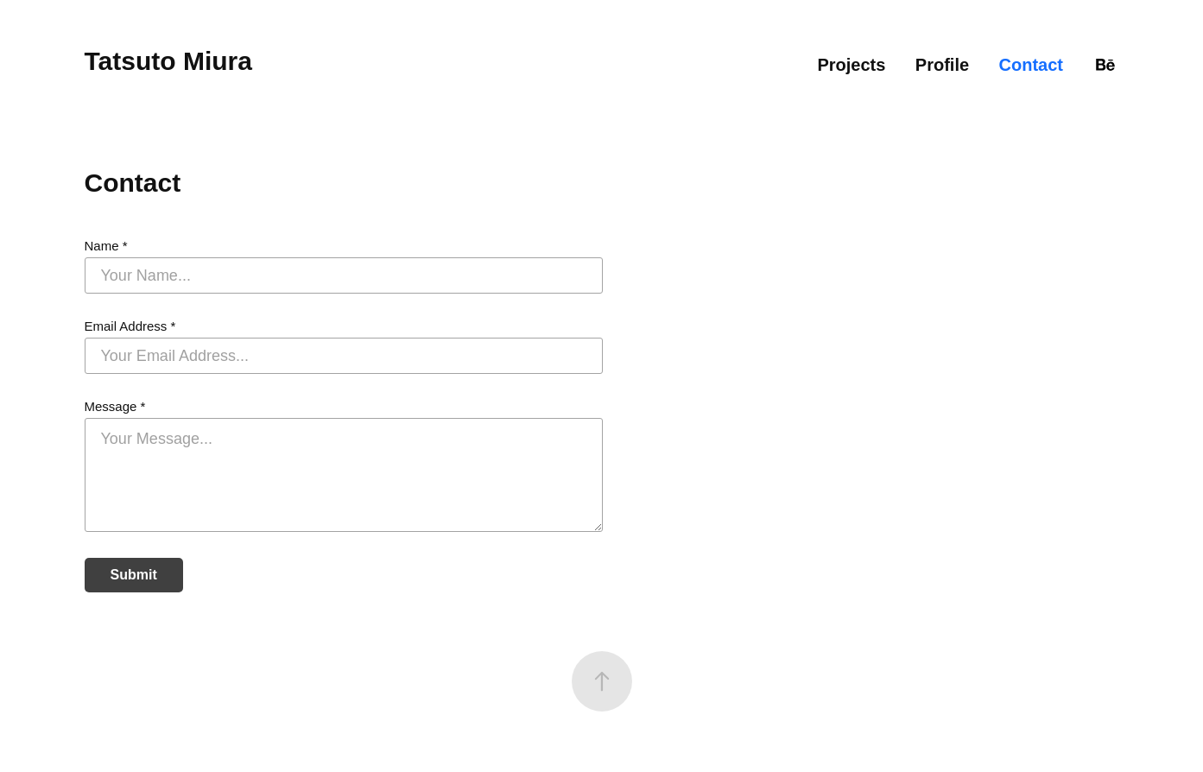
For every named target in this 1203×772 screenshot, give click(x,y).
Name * (106, 245)
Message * (115, 406)
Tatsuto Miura (168, 61)
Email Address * (130, 326)
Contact (1031, 64)
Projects (851, 64)
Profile (942, 64)
